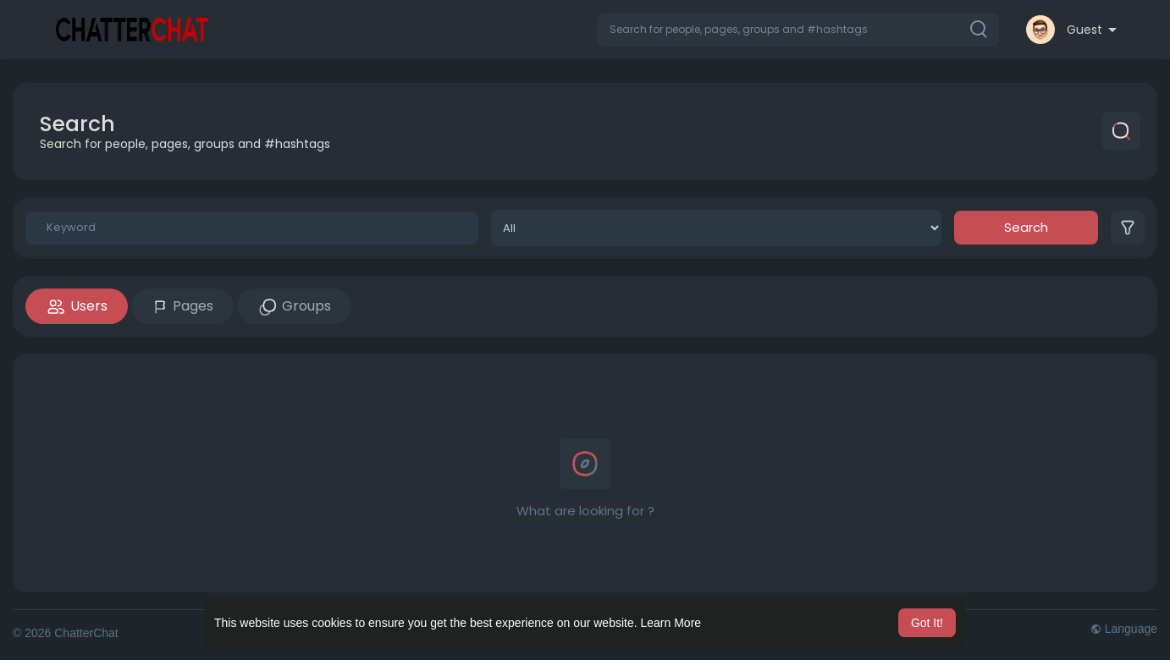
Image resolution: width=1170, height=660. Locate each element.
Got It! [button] (927, 623)
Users (77, 306)
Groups (294, 306)
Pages (182, 306)
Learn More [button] (671, 623)
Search (1026, 227)
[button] (798, 30)
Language (1123, 629)
